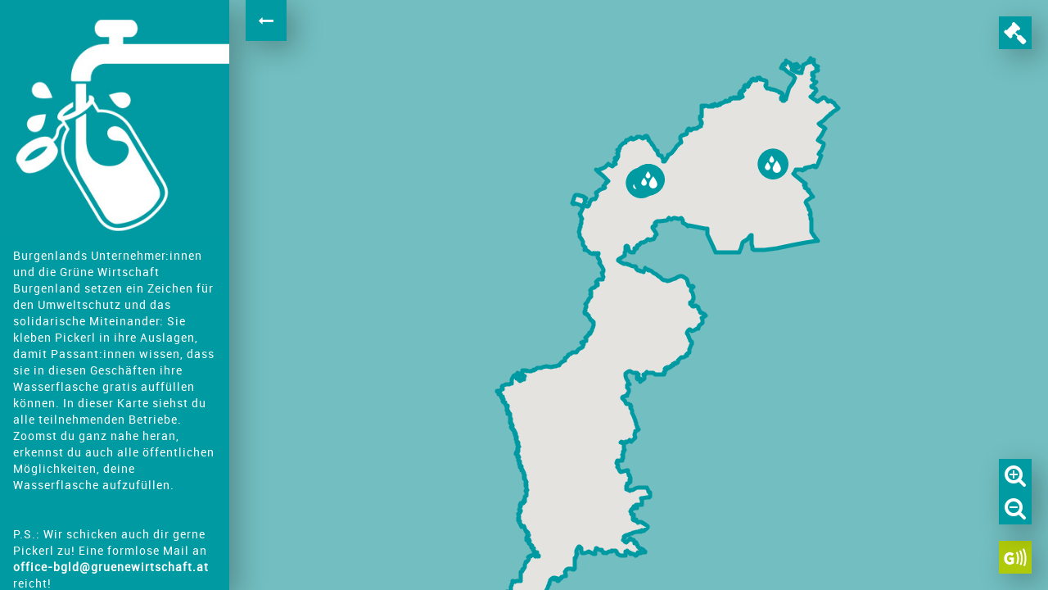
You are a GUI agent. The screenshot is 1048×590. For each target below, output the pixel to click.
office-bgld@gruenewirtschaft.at (111, 566)
